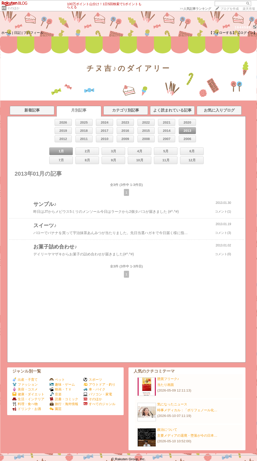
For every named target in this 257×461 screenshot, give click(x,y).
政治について (167, 430)
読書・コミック (64, 399)
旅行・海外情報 (64, 404)
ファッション (25, 384)
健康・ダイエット (28, 394)
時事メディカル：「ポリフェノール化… (187, 410)
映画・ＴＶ (61, 389)
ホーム (6, 33)
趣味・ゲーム (62, 384)
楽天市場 (249, 9)
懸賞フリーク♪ (168, 379)
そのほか (13, 8)
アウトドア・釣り (99, 384)
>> (195, 9)
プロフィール (33, 33)
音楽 (56, 394)
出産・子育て (25, 380)
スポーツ (92, 380)
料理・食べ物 (25, 404)
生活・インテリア (28, 399)
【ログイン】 (247, 33)
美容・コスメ (25, 389)
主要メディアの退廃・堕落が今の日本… (187, 435)
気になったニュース (172, 404)
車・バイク (94, 389)
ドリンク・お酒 (26, 409)
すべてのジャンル (99, 404)
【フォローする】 (222, 33)
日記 (17, 33)
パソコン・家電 (97, 394)
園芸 (56, 409)
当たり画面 (165, 385)
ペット (57, 380)
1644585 (243, 27)
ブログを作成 (229, 9)
